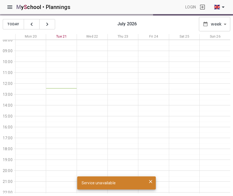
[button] (214, 24)
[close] (150, 181)
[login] (202, 7)
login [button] (190, 7)
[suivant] (47, 24)
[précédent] (32, 24)
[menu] (9, 7)
